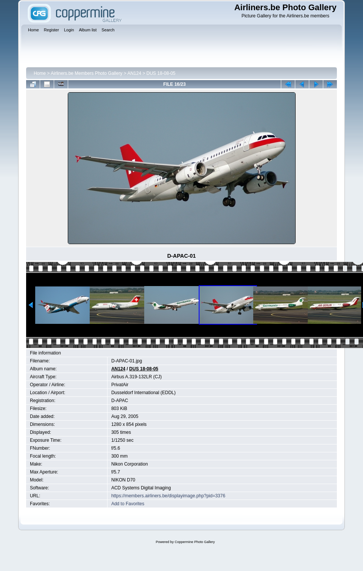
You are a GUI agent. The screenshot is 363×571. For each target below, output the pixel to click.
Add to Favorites (127, 503)
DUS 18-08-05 (161, 73)
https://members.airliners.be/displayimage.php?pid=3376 (168, 495)
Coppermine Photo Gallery (194, 542)
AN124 (134, 73)
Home (40, 73)
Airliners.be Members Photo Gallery (86, 73)
